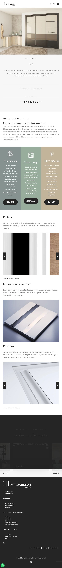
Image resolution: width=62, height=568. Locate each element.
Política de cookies (54, 548)
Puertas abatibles (9, 505)
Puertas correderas (10, 503)
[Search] (50, 4)
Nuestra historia (9, 493)
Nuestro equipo (9, 491)
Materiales (7, 517)
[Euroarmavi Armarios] (9, 4)
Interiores (7, 507)
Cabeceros (8, 534)
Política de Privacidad (35, 548)
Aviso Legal (45, 548)
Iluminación (8, 518)
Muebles (7, 538)
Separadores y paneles (11, 536)
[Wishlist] (53, 4)
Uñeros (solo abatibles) (11, 522)
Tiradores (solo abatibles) (11, 524)
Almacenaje (8, 520)
